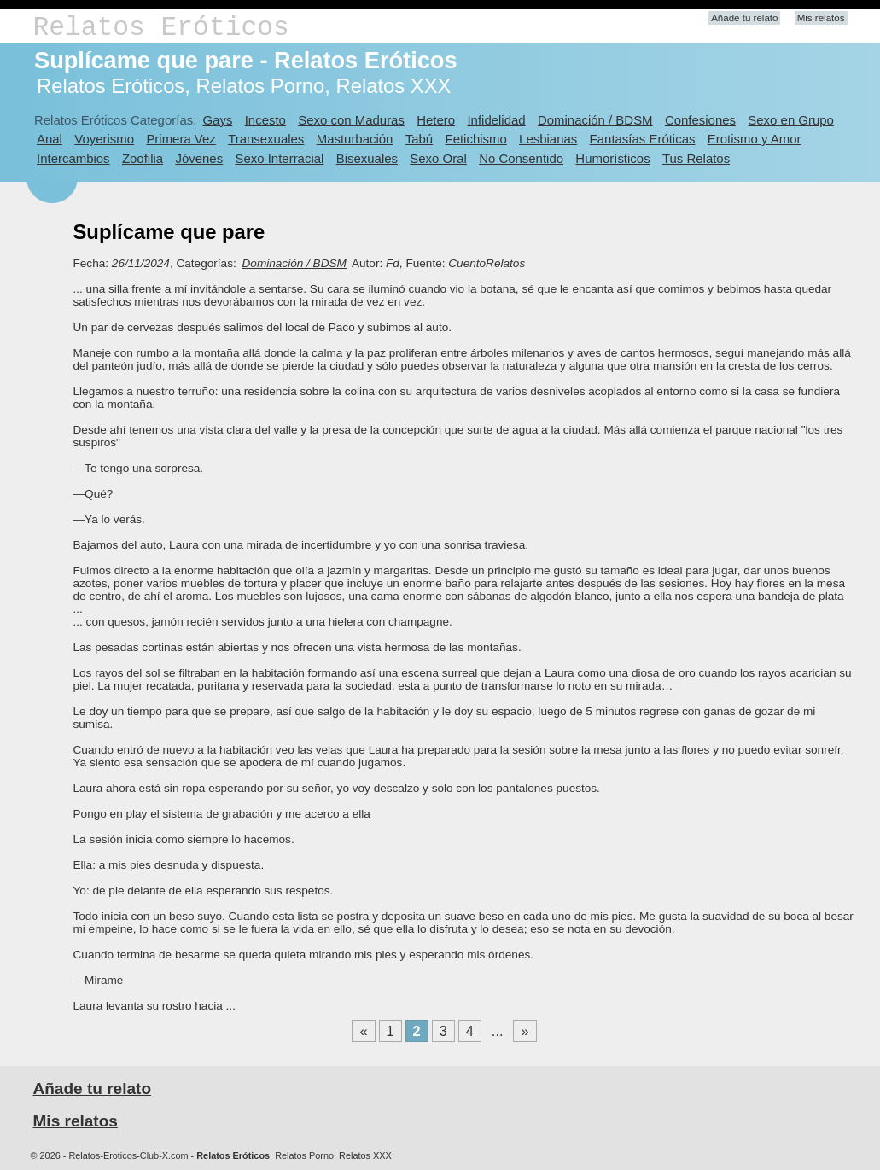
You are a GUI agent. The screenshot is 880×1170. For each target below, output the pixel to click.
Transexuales (266, 138)
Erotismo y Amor (754, 138)
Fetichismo (476, 138)
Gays (217, 120)
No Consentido (521, 158)
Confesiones (700, 120)
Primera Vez (180, 138)
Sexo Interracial (279, 158)
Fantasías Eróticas (643, 138)
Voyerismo (104, 138)
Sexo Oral (438, 158)
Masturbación (355, 138)
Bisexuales (367, 158)
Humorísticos (612, 158)
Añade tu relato (744, 18)
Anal (49, 138)
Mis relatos (821, 18)
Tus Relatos (696, 158)
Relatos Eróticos (161, 28)
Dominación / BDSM (595, 120)
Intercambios (73, 158)
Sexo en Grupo (791, 120)
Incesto (265, 120)
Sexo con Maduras (351, 120)
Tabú (419, 138)
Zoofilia (142, 158)
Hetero (436, 120)
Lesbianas (548, 138)
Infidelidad (496, 120)
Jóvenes (199, 158)
